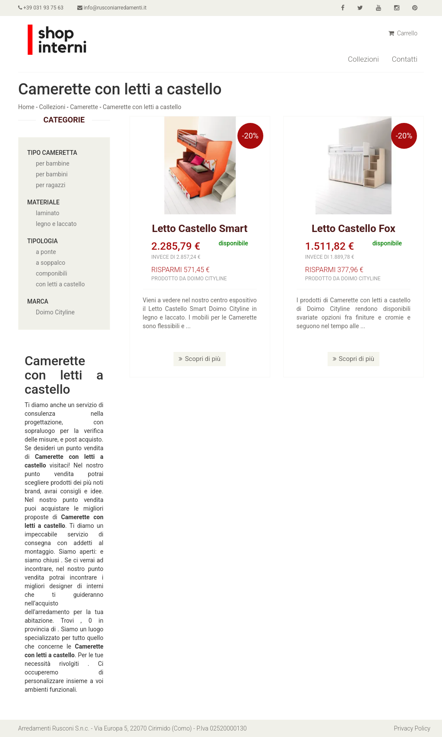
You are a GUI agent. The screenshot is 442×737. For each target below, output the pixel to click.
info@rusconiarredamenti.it (111, 8)
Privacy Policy (412, 728)
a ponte (46, 251)
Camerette (84, 106)
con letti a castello (60, 284)
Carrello (402, 33)
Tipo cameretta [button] (52, 152)
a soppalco (50, 262)
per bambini (52, 174)
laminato (47, 213)
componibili (51, 273)
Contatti (404, 59)
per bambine (52, 163)
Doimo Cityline (55, 312)
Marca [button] (37, 301)
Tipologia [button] (42, 241)
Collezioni (363, 59)
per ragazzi (50, 185)
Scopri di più (199, 359)
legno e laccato (56, 223)
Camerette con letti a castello (142, 106)
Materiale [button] (43, 202)
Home (26, 106)
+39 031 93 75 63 (40, 8)
